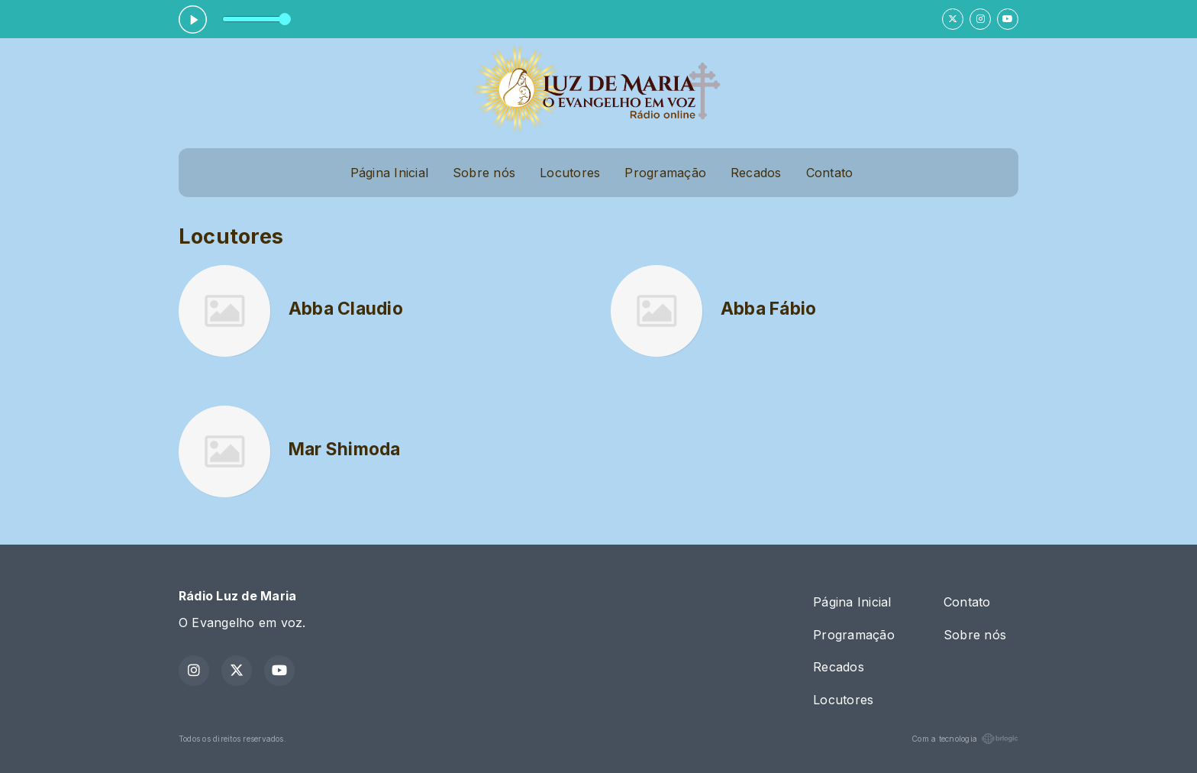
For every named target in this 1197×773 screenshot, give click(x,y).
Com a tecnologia (964, 738)
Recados (756, 172)
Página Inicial (389, 172)
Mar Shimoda (345, 449)
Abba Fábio (768, 308)
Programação (665, 172)
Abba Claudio (346, 308)
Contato (829, 172)
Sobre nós (484, 172)
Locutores (570, 172)
